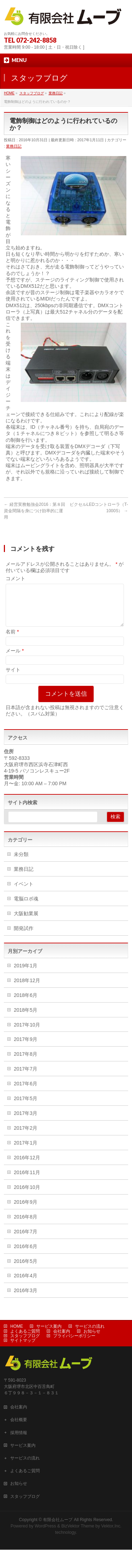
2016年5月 (25, 1269)
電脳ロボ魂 (26, 907)
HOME (16, 1326)
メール (15, 659)
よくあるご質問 (25, 1331)
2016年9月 (25, 1210)
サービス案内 (49, 1326)
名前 (12, 640)
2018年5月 (25, 1018)
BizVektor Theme (77, 1526)
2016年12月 (27, 1166)
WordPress (45, 1526)
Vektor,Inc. (111, 1526)
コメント (15, 578)
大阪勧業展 (26, 922)
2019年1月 (25, 974)
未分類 (21, 863)
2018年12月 (27, 989)
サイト (13, 678)
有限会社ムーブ (58, 1520)
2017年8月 (25, 1062)
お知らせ (91, 1331)
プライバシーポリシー (74, 1336)
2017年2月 (25, 1136)
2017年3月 (25, 1121)
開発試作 (23, 937)
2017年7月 (25, 1077)
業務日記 (13, 146)
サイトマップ (23, 1340)
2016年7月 (25, 1240)
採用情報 (18, 1433)
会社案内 (61, 1331)
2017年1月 (25, 1151)
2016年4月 (25, 1284)
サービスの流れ (90, 1326)
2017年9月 (25, 1047)
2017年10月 (27, 1033)
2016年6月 (25, 1255)
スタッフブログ (25, 1336)
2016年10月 (27, 1195)
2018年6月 (25, 1003)
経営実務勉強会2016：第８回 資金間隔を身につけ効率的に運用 (34, 511)
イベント (23, 892)
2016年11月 (27, 1181)
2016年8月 (25, 1225)
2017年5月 (25, 1107)
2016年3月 (25, 1299)
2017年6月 (25, 1092)
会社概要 (18, 1420)
